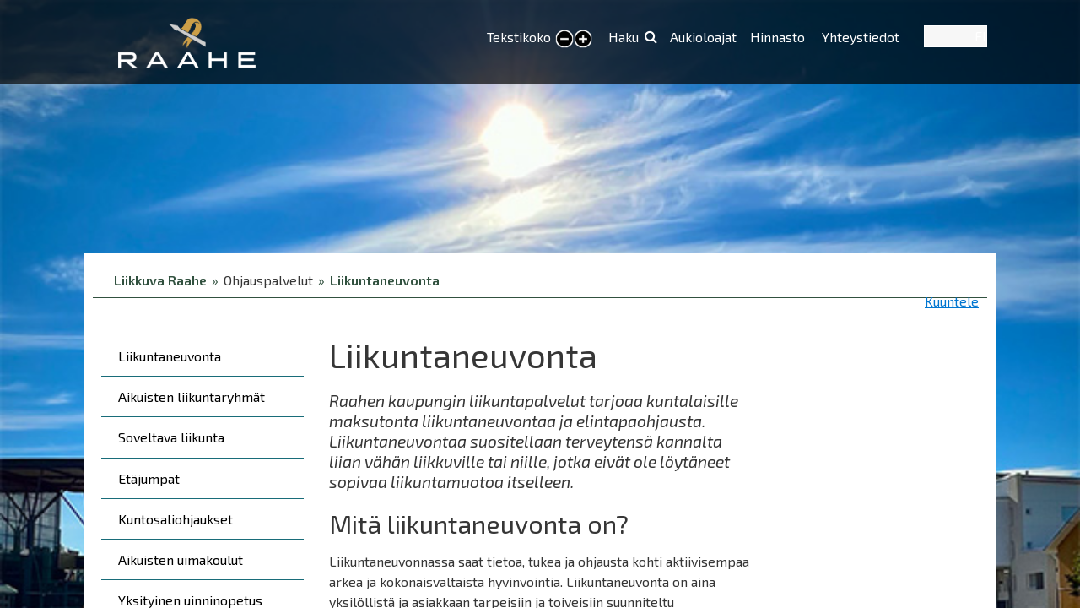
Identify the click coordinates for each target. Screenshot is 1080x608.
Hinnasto (779, 37)
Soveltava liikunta (171, 437)
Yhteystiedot (860, 37)
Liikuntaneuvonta (385, 280)
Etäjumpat (149, 478)
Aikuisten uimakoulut (180, 559)
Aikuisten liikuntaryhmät (191, 396)
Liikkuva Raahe (160, 280)
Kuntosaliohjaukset (175, 519)
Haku (623, 37)
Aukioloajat (703, 37)
